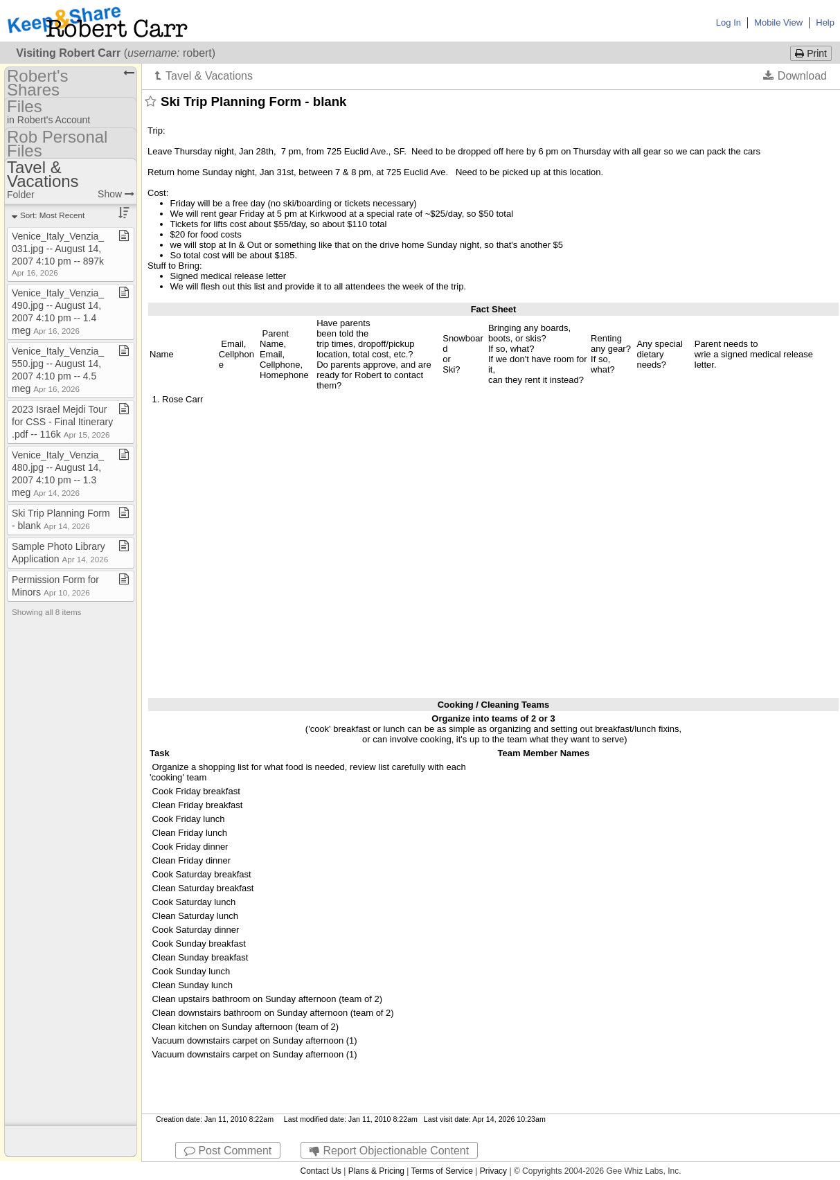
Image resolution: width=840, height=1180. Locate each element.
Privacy (493, 1171)
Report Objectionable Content (389, 1150)
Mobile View (778, 22)
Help (825, 22)
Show (116, 193)
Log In (728, 22)
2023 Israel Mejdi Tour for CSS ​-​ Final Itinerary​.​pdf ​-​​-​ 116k (62, 422)
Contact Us (320, 1171)
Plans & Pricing (376, 1171)
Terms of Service (442, 1171)
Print (811, 53)
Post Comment (227, 1150)
